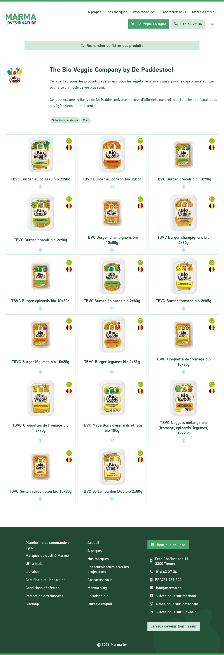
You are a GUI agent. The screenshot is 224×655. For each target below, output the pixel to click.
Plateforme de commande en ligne (49, 545)
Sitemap (32, 604)
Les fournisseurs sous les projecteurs (108, 569)
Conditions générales (43, 587)
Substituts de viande (65, 120)
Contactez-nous (174, 12)
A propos (94, 12)
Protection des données (44, 595)
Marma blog (97, 587)
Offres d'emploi (203, 12)
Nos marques (117, 12)
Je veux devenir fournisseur (173, 626)
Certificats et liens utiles (45, 579)
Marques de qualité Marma (47, 555)
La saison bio (98, 595)
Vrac (86, 120)
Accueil (93, 542)
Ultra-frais (34, 563)
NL (213, 24)
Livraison (33, 571)
